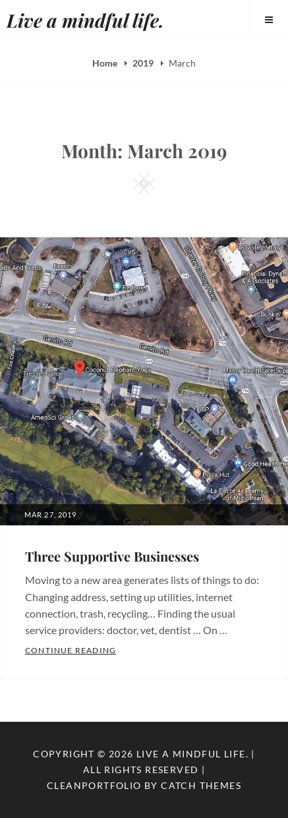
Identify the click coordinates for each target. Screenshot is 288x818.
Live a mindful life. (85, 20)
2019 (144, 63)
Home (105, 63)
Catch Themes (201, 785)
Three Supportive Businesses (112, 556)
